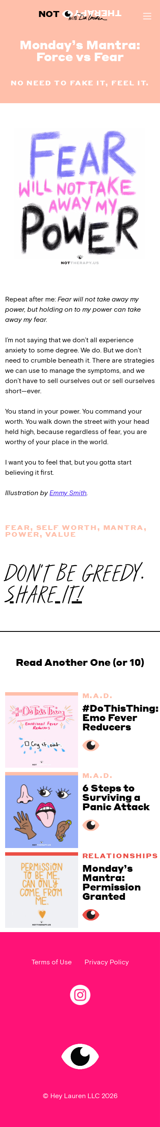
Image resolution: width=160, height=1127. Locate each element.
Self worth (66, 527)
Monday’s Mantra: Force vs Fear (80, 50)
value (60, 534)
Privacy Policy (106, 962)
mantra (123, 527)
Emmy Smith (68, 493)
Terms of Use (52, 962)
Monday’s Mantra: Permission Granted (111, 882)
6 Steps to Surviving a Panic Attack (116, 797)
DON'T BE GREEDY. (74, 584)
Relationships (120, 855)
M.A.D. (97, 695)
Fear (17, 527)
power (22, 534)
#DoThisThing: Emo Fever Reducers (120, 717)
